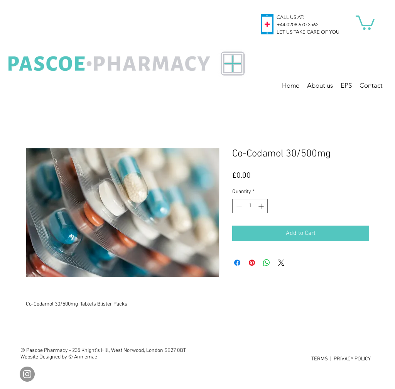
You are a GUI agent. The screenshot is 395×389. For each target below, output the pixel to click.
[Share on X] (281, 262)
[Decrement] (238, 206)
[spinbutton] (250, 206)
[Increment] (262, 206)
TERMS (319, 359)
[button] (365, 22)
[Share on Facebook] (237, 262)
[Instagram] (27, 374)
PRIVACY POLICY (352, 359)
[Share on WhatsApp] (266, 262)
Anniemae (85, 357)
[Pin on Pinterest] (252, 262)
